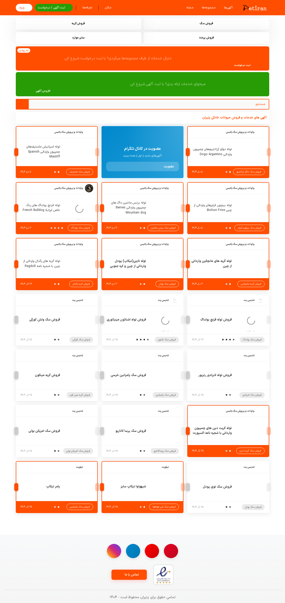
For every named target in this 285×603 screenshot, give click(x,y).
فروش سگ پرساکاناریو (165, 451)
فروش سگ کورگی (81, 340)
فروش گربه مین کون (80, 395)
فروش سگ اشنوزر (167, 340)
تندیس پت (249, 300)
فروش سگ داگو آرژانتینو (248, 172)
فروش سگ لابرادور (252, 395)
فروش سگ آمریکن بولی (78, 451)
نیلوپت (165, 467)
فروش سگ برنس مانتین (163, 228)
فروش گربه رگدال (81, 284)
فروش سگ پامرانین (166, 395)
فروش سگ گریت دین (250, 451)
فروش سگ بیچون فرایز (249, 228)
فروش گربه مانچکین (251, 284)
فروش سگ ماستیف (79, 172)
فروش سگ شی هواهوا (164, 507)
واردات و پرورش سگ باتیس (240, 132)
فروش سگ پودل (167, 284)
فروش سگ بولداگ (80, 228)
